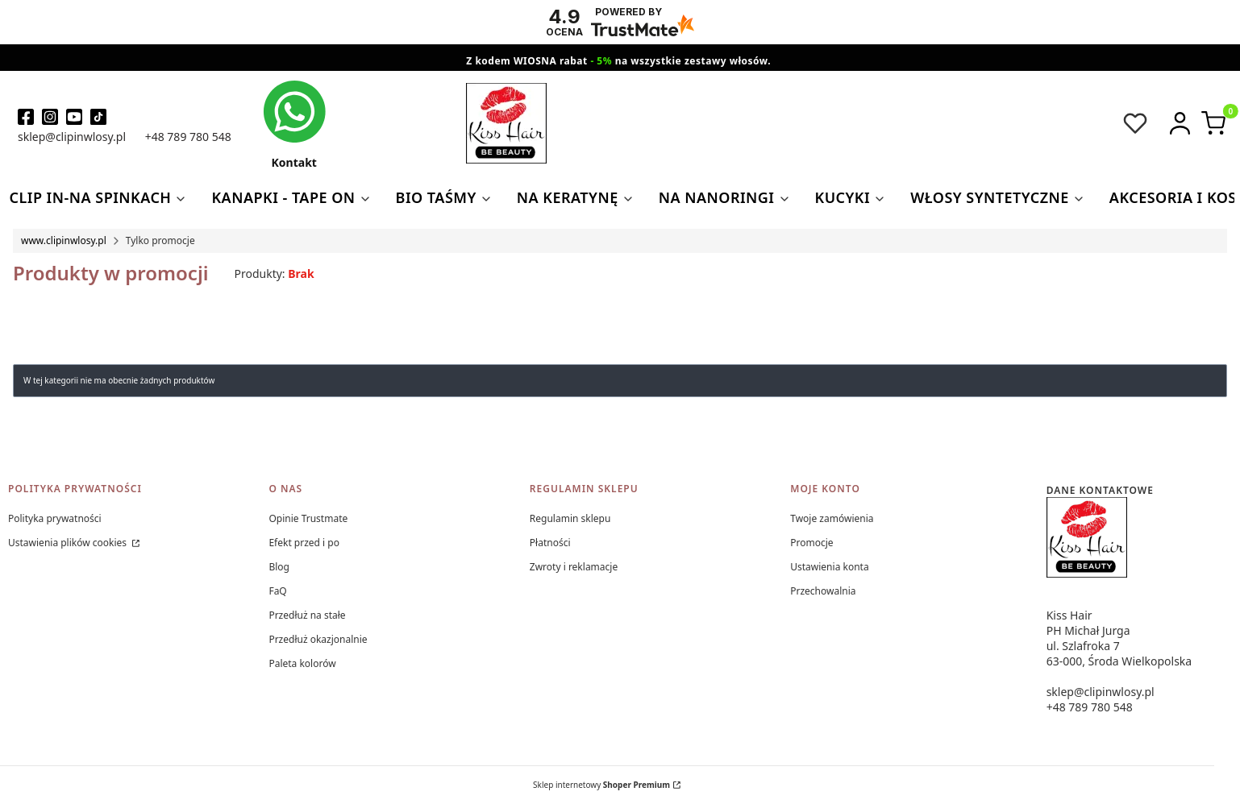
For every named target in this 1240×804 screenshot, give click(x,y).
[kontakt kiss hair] (294, 124)
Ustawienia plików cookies (68, 542)
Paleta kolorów (301, 663)
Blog (278, 567)
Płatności (550, 542)
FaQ (277, 591)
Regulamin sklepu (570, 518)
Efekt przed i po (303, 542)
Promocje (811, 542)
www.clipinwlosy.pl (63, 240)
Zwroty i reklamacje (574, 567)
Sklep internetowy (601, 784)
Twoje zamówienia (831, 518)
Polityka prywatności (55, 518)
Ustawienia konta (829, 567)
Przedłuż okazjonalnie (317, 639)
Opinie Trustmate (307, 518)
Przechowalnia (822, 591)
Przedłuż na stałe (306, 615)
